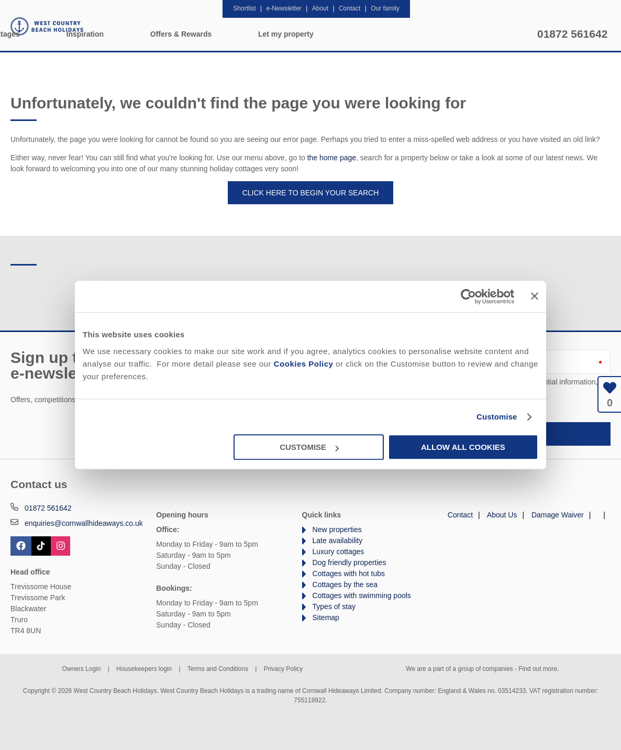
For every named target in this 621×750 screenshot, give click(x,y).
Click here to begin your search (310, 193)
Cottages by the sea (345, 584)
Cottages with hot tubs (349, 573)
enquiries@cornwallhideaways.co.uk (84, 523)
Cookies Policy (304, 363)
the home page (331, 157)
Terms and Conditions (217, 668)
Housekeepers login (144, 668)
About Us (502, 515)
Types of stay (334, 606)
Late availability (338, 540)
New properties (337, 529)
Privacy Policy (283, 668)
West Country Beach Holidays (47, 26)
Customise (496, 416)
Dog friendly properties (349, 562)
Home (117, 34)
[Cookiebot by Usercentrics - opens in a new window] (468, 296)
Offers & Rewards (381, 34)
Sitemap (326, 617)
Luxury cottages (338, 551)
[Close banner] (534, 296)
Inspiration (285, 34)
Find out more (537, 668)
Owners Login (81, 668)
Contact (460, 515)
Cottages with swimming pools (362, 595)
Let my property (486, 34)
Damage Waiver (557, 515)
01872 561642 (572, 34)
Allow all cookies (463, 447)
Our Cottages (197, 34)
